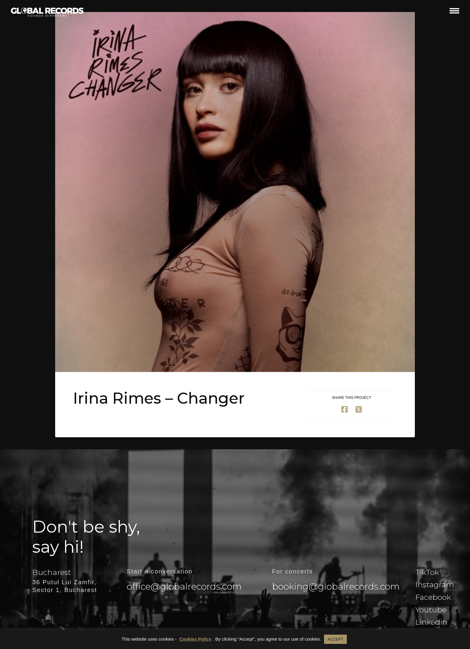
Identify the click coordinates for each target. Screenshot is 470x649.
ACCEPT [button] (336, 639)
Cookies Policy (195, 639)
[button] (454, 10)
